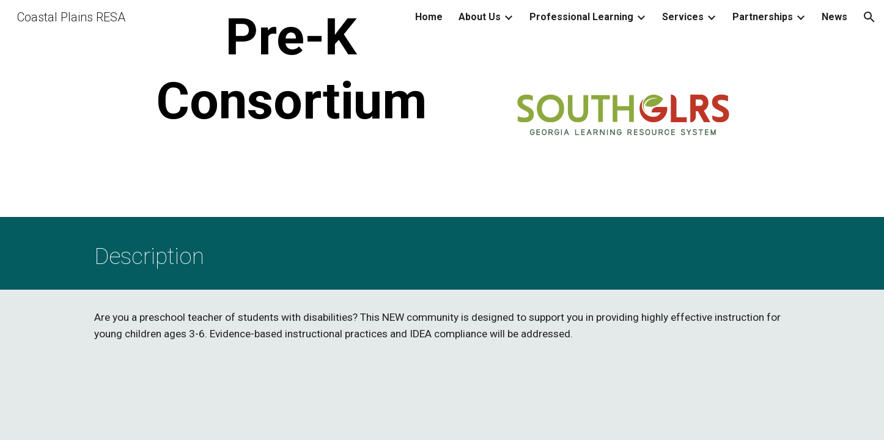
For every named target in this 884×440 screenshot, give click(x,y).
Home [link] (429, 17)
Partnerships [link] (762, 17)
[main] (291, 69)
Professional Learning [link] (581, 17)
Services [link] (683, 17)
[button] (869, 17)
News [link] (834, 17)
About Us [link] (480, 17)
